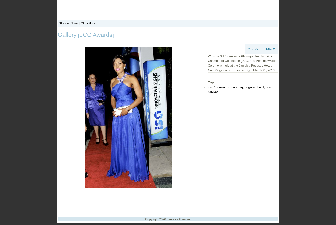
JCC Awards (96, 35)
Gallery (68, 35)
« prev (253, 49)
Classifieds (88, 23)
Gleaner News (68, 23)
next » (270, 49)
